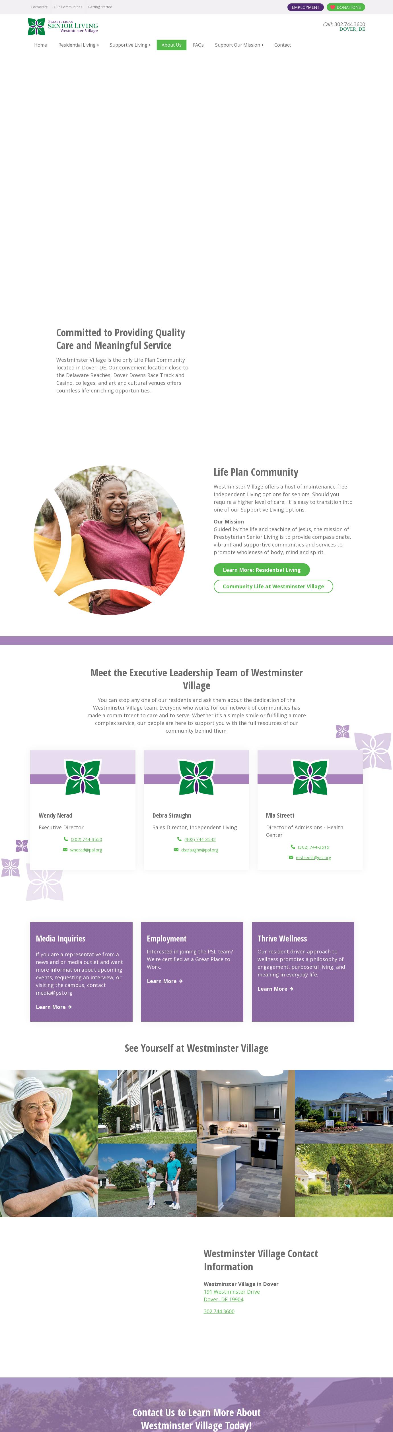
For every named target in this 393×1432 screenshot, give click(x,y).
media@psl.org (54, 757)
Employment (306, 7)
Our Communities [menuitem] (68, 7)
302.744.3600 (219, 1075)
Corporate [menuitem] (39, 7)
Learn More (51, 771)
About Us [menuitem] (172, 45)
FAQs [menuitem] (198, 45)
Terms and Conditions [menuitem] (207, 1419)
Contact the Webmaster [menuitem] (289, 1419)
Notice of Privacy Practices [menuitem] (105, 1419)
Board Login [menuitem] (247, 1419)
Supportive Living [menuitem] (128, 45)
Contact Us (196, 1209)
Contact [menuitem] (282, 45)
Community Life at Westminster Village (273, 350)
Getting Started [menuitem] (100, 7)
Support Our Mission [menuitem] (237, 45)
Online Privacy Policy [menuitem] (158, 1419)
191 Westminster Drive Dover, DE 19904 (196, 1336)
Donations (349, 7)
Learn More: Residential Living (262, 334)
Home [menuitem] (40, 45)
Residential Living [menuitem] (77, 45)
